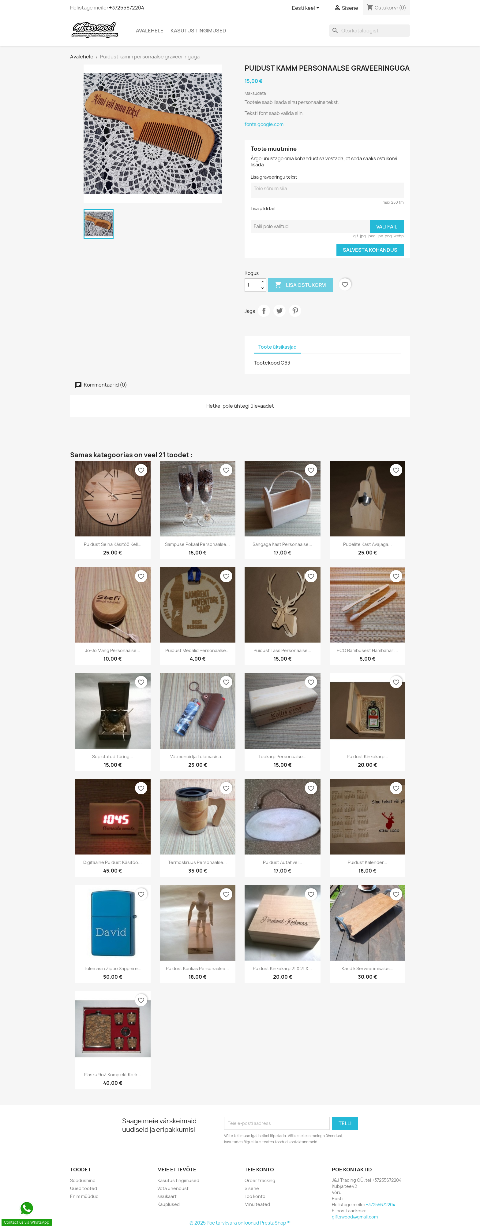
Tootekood (267, 363)
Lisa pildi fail (263, 208)
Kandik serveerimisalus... (367, 968)
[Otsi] (369, 30)
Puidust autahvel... (282, 862)
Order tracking (260, 1180)
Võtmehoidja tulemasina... (197, 756)
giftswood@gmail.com (355, 1217)
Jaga (264, 311)
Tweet (279, 311)
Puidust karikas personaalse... (197, 968)
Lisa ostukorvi (300, 285)
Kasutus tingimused (198, 30)
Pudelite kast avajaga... (367, 544)
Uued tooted (83, 1188)
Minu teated (257, 1204)
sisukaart (167, 1196)
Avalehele (149, 30)
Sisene (252, 1188)
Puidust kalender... (367, 862)
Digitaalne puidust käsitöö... (112, 862)
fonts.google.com (264, 124)
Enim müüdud (84, 1196)
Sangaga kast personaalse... (282, 544)
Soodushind (83, 1180)
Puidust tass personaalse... (282, 650)
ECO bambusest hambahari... (367, 650)
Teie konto (259, 1169)
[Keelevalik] (306, 8)
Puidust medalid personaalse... (197, 650)
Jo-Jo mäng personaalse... (112, 650)
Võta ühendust (173, 1188)
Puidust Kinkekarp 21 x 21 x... (282, 968)
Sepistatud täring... (112, 756)
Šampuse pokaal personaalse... (197, 544)
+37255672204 (126, 7)
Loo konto (255, 1196)
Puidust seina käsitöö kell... (112, 544)
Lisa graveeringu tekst (274, 177)
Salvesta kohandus (370, 250)
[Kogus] (252, 285)
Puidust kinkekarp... (367, 756)
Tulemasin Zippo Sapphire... (112, 968)
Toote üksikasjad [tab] (277, 347)
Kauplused (168, 1204)
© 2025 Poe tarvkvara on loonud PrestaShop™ (240, 1223)
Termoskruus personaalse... (197, 862)
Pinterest (295, 311)
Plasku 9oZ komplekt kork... (112, 1074)
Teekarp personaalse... (282, 756)
